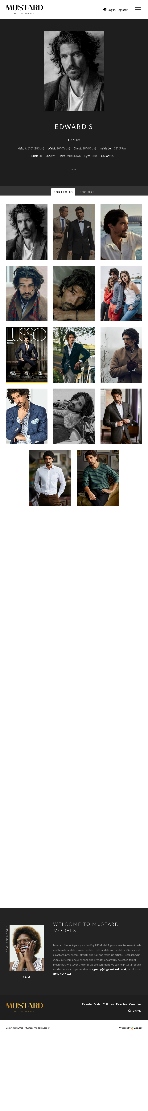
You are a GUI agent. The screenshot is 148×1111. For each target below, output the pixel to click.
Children (108, 1004)
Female (87, 1004)
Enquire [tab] (87, 192)
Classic (74, 169)
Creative (135, 1004)
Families (121, 1004)
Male (97, 1004)
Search (134, 1011)
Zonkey (136, 1027)
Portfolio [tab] (63, 192)
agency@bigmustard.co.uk (109, 969)
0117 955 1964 (62, 974)
